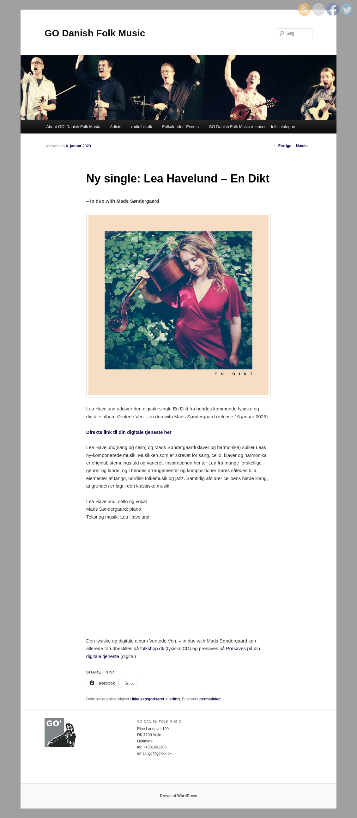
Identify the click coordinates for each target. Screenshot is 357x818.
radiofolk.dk (141, 126)
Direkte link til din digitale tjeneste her (129, 432)
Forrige (282, 146)
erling (174, 699)
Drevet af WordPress (178, 796)
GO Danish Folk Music (95, 33)
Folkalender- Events (180, 126)
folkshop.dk (152, 648)
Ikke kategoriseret (148, 699)
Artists (115, 126)
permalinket (210, 699)
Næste (304, 146)
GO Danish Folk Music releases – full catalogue (252, 126)
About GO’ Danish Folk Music (73, 126)
